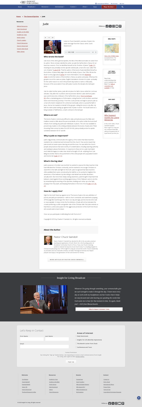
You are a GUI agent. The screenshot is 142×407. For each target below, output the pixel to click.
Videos (51, 389)
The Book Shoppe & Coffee (29, 392)
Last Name (57, 338)
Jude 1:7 (56, 156)
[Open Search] (122, 12)
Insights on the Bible (23, 32)
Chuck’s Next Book (22, 49)
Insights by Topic (22, 35)
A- (45, 37)
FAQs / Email (107, 382)
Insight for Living (38, 5)
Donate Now (79, 379)
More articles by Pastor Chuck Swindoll (67, 260)
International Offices (109, 384)
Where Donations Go (81, 389)
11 (61, 156)
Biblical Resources (22, 26)
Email (44, 345)
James (62, 75)
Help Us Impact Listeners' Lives (99, 309)
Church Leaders (21, 40)
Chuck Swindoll (26, 382)
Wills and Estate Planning (82, 384)
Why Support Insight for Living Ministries (111, 117)
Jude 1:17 (91, 184)
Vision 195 (24, 387)
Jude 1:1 (92, 65)
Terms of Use (107, 389)
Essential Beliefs (26, 384)
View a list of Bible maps (111, 56)
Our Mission (25, 379)
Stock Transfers (80, 382)
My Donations (79, 392)
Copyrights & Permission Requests (112, 392)
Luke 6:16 (57, 70)
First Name (32, 338)
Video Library (21, 51)
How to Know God (22, 46)
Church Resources (22, 43)
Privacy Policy (107, 387)
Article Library (21, 37)
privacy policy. (80, 356)
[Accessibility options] (138, 396)
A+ (53, 37)
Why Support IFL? (80, 387)
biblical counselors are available (109, 86)
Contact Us (106, 379)
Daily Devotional (22, 29)
